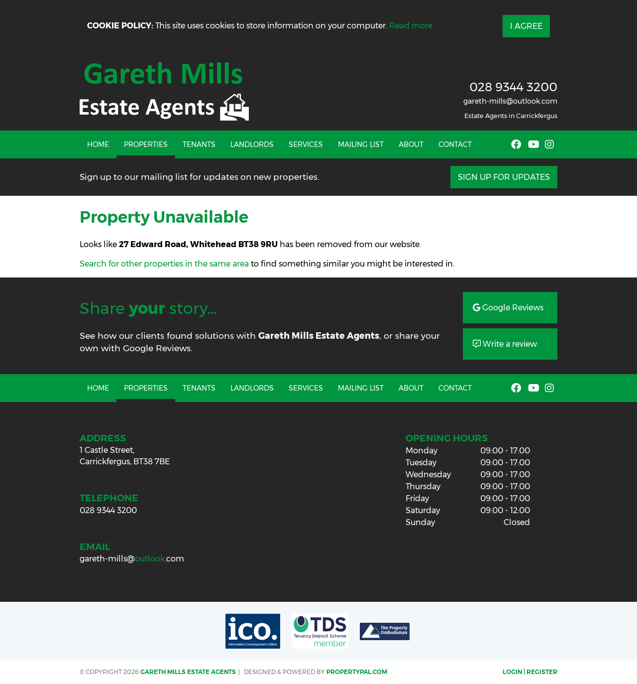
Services (306, 144)
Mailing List (361, 144)
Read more (410, 25)
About (411, 144)
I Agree (526, 26)
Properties (146, 144)
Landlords (252, 144)
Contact (455, 144)
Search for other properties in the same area (164, 264)
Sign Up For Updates (504, 177)
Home (98, 144)
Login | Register (530, 672)
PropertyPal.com (356, 672)
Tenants (199, 144)
